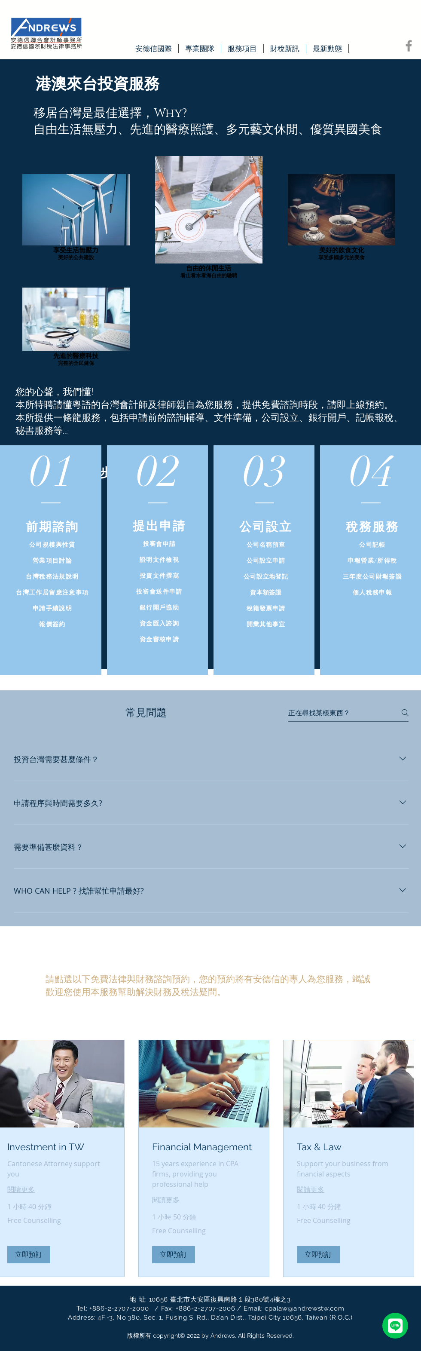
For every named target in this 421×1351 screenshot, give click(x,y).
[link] (59, 1147)
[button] (28, 1254)
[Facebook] (408, 45)
